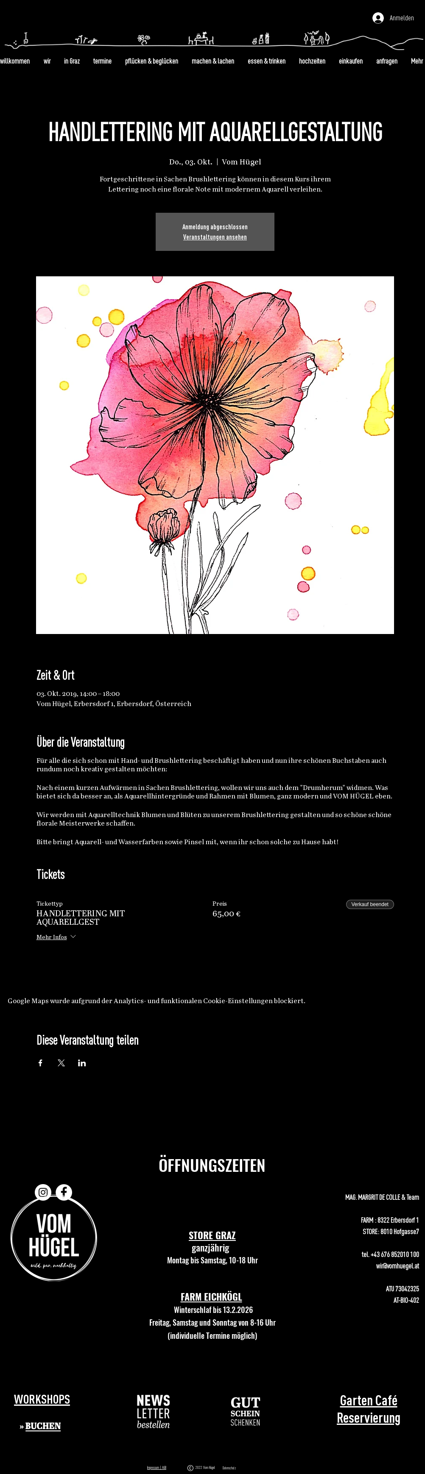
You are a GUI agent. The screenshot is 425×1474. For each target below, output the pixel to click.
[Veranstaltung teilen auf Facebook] (40, 1063)
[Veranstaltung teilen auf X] (61, 1063)
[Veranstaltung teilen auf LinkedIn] (82, 1063)
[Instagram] (43, 1192)
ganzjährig (212, 1247)
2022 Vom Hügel (206, 1467)
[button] (154, 1411)
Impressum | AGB (156, 1467)
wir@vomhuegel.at (397, 1265)
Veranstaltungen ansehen (215, 237)
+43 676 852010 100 (395, 1254)
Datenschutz (229, 1468)
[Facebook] (64, 1192)
